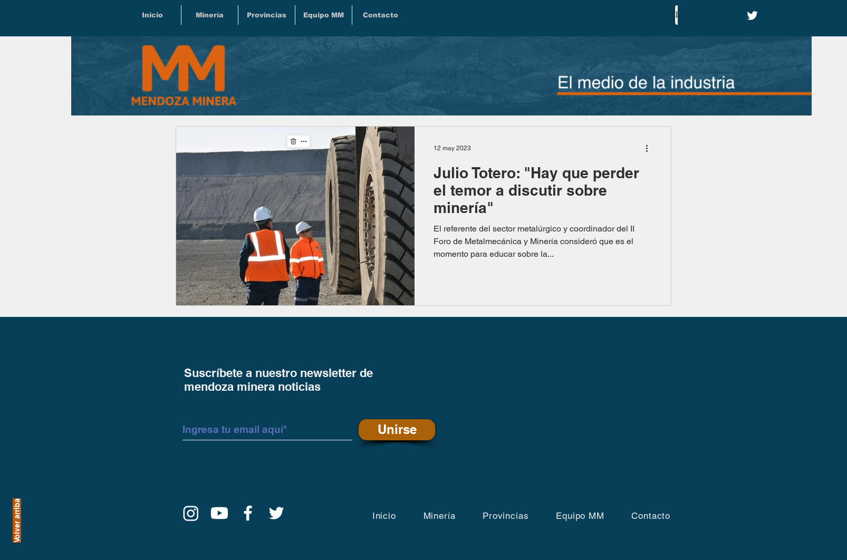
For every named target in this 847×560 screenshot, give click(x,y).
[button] (266, 15)
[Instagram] (191, 513)
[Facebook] (248, 513)
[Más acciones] (650, 148)
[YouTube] (219, 513)
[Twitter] (752, 15)
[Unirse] (397, 429)
